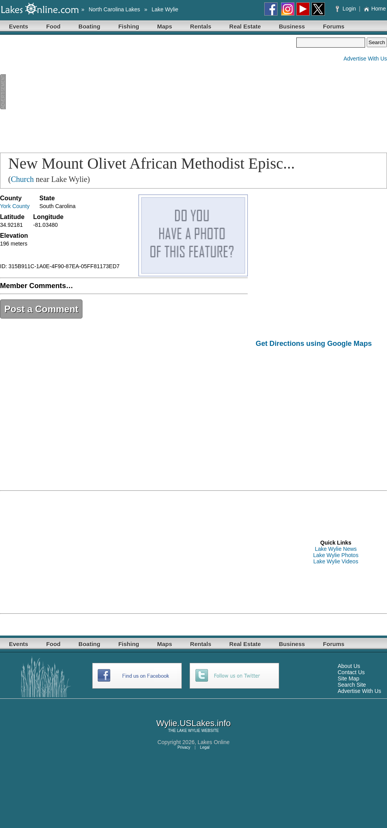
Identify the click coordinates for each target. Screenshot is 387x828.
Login (346, 8)
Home (375, 8)
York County (15, 206)
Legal (205, 747)
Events (18, 26)
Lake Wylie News (336, 549)
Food (53, 26)
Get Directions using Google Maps (314, 343)
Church (22, 179)
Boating (89, 26)
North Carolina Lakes (114, 9)
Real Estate (245, 26)
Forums (333, 26)
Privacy (183, 747)
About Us (349, 666)
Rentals (200, 26)
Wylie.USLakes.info (193, 723)
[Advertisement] (101, 92)
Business (292, 26)
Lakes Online (214, 742)
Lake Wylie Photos (335, 555)
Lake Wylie (165, 9)
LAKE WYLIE (188, 730)
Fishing (128, 26)
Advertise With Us (365, 58)
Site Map (348, 678)
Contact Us (351, 672)
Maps (164, 26)
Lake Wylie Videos (336, 561)
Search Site (352, 685)
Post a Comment (41, 309)
